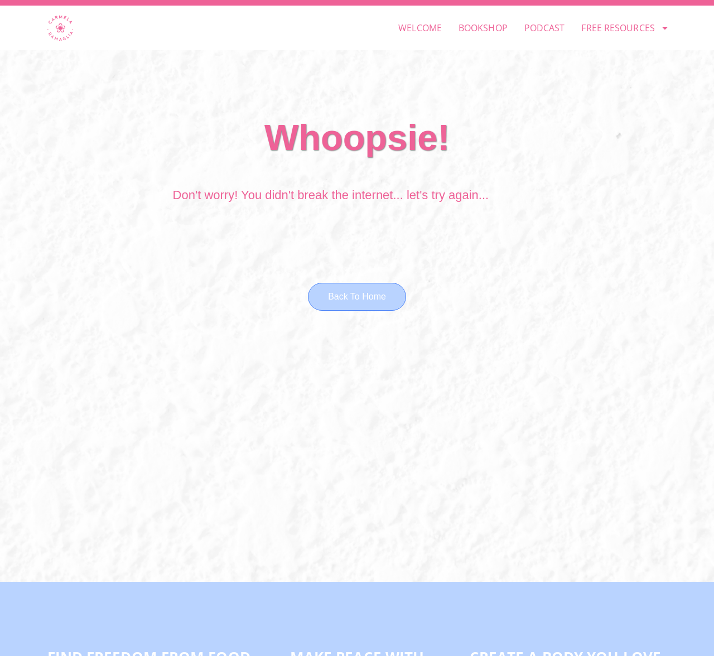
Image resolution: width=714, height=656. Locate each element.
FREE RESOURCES (625, 28)
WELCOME (420, 28)
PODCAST (544, 28)
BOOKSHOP (483, 28)
